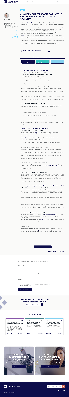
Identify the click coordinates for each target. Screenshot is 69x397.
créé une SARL (29, 22)
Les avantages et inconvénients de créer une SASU (15, 324)
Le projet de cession (25, 137)
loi (22, 76)
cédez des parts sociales (32, 189)
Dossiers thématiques (32, 1)
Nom (19, 273)
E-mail (37, 273)
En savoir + (9, 333)
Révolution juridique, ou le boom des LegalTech (34, 323)
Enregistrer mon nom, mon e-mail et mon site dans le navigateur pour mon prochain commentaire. (35, 285)
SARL (22, 10)
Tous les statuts (60, 1)
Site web (20, 279)
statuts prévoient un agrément (51, 165)
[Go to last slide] (4, 327)
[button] (4, 392)
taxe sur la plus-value (38, 230)
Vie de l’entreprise (51, 1)
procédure (24, 135)
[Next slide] (65, 327)
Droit (40, 1)
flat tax (22, 233)
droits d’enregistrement (49, 214)
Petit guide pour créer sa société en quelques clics (53, 323)
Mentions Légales (18, 390)
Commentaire (22, 265)
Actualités (23, 1)
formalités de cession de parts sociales (33, 105)
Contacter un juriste (8, 390)
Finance (44, 1)
